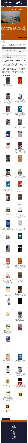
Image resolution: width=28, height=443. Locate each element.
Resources (14, 435)
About (14, 431)
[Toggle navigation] (26, 3)
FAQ (14, 434)
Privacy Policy (14, 438)
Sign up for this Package (6, 418)
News (14, 432)
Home (2, 6)
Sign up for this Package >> (22, 37)
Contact (14, 437)
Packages (5, 6)
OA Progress (14, 436)
